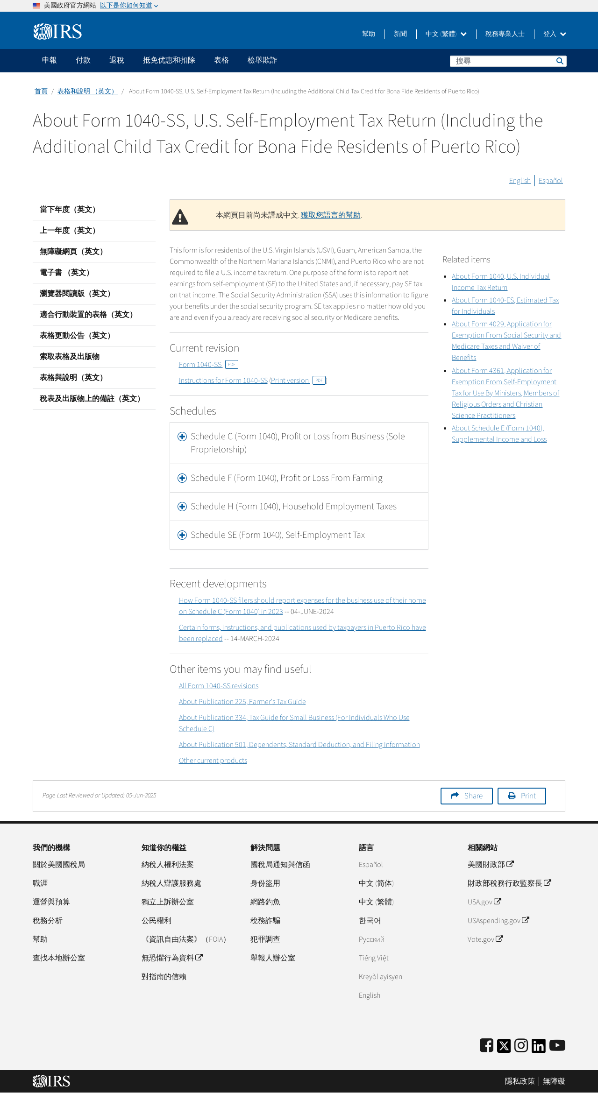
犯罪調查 (265, 939)
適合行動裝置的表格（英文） (88, 315)
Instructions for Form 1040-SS (223, 380)
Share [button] (473, 796)
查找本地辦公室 (59, 958)
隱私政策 (520, 1081)
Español (551, 181)
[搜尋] (508, 61)
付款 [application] (83, 60)
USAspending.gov (498, 921)
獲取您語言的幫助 (331, 215)
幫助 (368, 34)
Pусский (371, 939)
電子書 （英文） (66, 273)
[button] (299, 443)
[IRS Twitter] (504, 1048)
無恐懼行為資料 (172, 958)
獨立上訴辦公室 (168, 902)
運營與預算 (51, 902)
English (520, 181)
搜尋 (559, 61)
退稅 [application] (116, 60)
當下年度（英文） (70, 209)
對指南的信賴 (164, 977)
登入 (554, 34)
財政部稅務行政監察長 (509, 883)
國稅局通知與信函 (280, 865)
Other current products (213, 760)
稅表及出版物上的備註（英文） (92, 399)
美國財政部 (490, 865)
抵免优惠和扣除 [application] (169, 60)
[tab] (299, 443)
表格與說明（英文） (73, 378)
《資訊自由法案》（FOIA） (186, 939)
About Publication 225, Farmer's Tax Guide (242, 702)
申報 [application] (49, 60)
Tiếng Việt (374, 958)
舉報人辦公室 (272, 958)
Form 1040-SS (208, 365)
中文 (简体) (376, 883)
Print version (298, 380)
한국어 (370, 921)
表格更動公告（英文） (77, 336)
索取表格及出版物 (70, 357)
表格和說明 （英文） (87, 91)
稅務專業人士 (505, 34)
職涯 (40, 883)
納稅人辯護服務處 (171, 883)
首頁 (41, 91)
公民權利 (156, 921)
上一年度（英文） (70, 231)
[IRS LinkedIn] (539, 1048)
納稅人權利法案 (168, 865)
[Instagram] (521, 1046)
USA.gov (484, 902)
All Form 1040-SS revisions (218, 686)
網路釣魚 (265, 902)
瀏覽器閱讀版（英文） (77, 294)
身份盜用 (265, 883)
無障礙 (554, 1081)
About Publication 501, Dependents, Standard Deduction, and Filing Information (299, 745)
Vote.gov (485, 939)
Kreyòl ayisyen (380, 977)
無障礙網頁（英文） (73, 252)
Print (528, 796)
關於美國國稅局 (59, 865)
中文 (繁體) (446, 34)
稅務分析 (48, 921)
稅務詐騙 (265, 921)
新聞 (400, 34)
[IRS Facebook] (486, 1046)
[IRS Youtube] (557, 1046)
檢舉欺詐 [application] (263, 60)
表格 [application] (221, 60)
